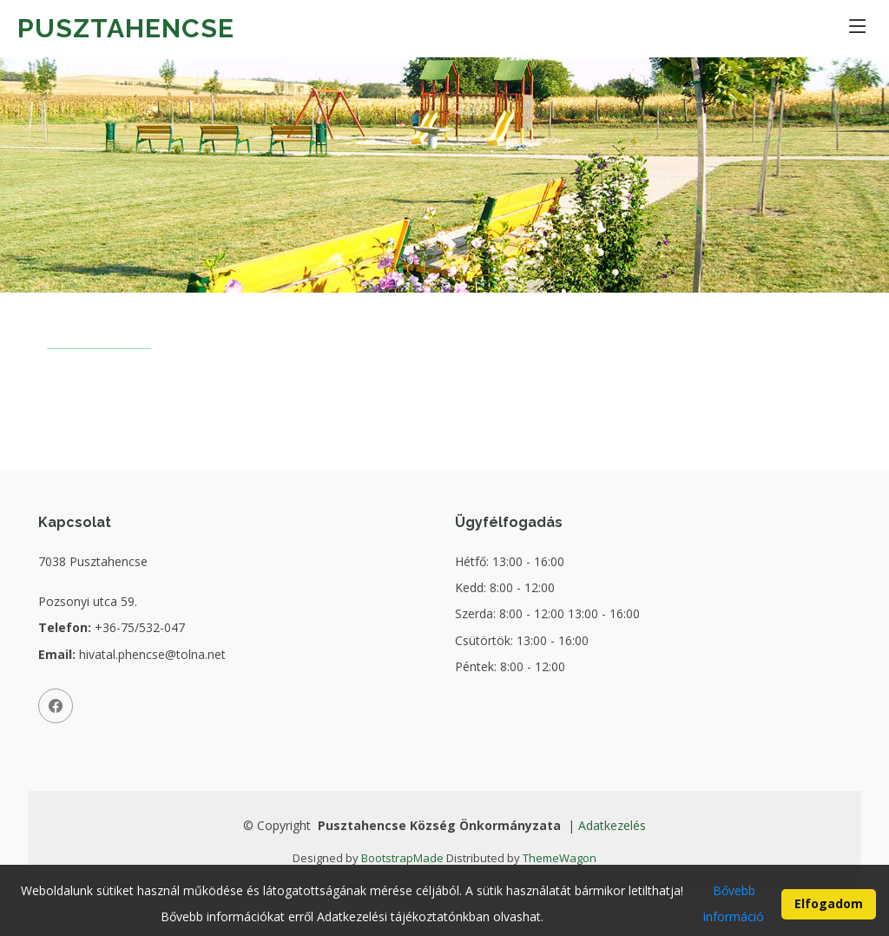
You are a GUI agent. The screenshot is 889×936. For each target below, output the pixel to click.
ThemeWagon (559, 858)
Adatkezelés (612, 825)
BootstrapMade (402, 858)
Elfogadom (828, 911)
